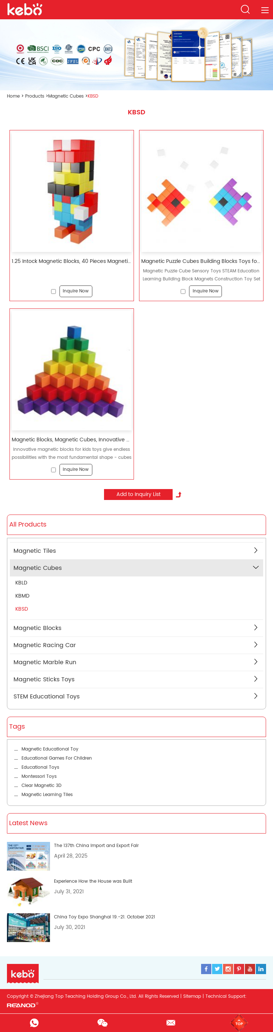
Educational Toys (40, 767)
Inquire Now (76, 291)
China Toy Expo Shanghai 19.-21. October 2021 (104, 917)
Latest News (28, 823)
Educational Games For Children (57, 758)
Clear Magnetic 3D (41, 785)
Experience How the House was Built (93, 881)
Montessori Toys (39, 776)
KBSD (93, 96)
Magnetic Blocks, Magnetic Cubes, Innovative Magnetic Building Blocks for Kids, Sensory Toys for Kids (72, 440)
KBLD (21, 583)
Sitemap (192, 996)
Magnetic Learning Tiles (47, 794)
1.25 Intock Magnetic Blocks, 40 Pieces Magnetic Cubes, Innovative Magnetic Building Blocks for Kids (72, 261)
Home (13, 96)
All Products (27, 524)
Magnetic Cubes (66, 96)
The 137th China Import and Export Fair (96, 845)
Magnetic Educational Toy (50, 749)
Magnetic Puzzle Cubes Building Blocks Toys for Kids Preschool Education (201, 261)
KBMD (22, 596)
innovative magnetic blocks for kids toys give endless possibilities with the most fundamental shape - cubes (71, 453)
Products (34, 96)
